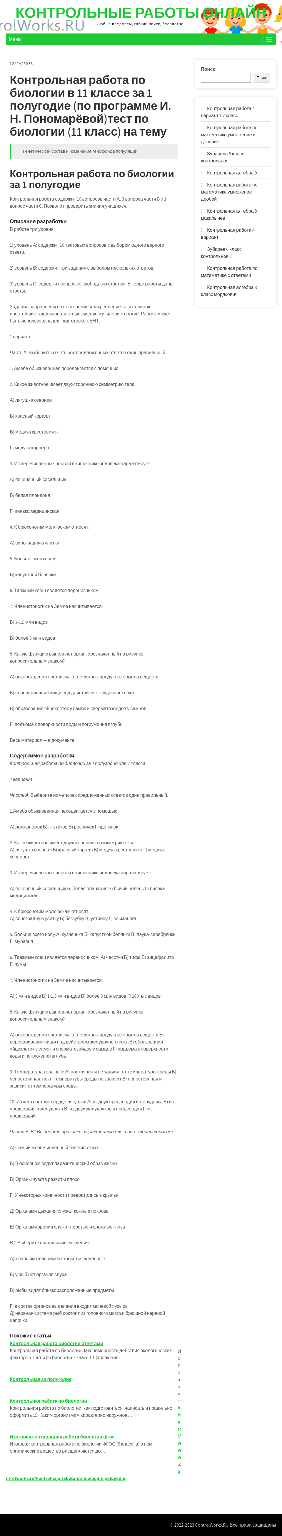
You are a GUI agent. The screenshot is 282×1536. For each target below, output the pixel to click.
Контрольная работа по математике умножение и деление (229, 135)
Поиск (208, 69)
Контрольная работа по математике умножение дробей (229, 192)
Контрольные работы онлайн (141, 12)
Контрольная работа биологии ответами (57, 1343)
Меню (15, 39)
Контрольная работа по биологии (49, 1401)
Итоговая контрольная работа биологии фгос (62, 1437)
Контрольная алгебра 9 (232, 173)
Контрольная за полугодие (41, 1379)
